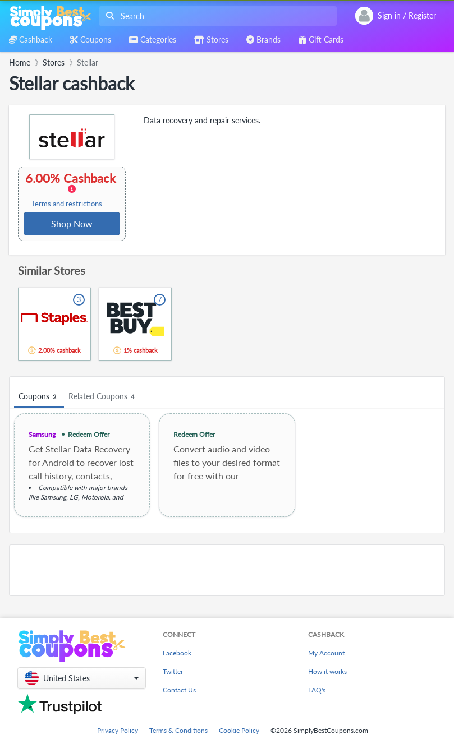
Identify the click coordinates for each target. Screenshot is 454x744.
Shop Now (72, 223)
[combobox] (215, 16)
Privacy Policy (117, 730)
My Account (326, 653)
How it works (327, 671)
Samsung (42, 434)
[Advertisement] (227, 570)
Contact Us (179, 690)
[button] (81, 678)
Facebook (177, 653)
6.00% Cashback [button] (71, 189)
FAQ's (316, 690)
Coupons (39, 396)
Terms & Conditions (178, 730)
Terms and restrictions (66, 203)
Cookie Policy (239, 730)
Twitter (173, 671)
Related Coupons (102, 396)
